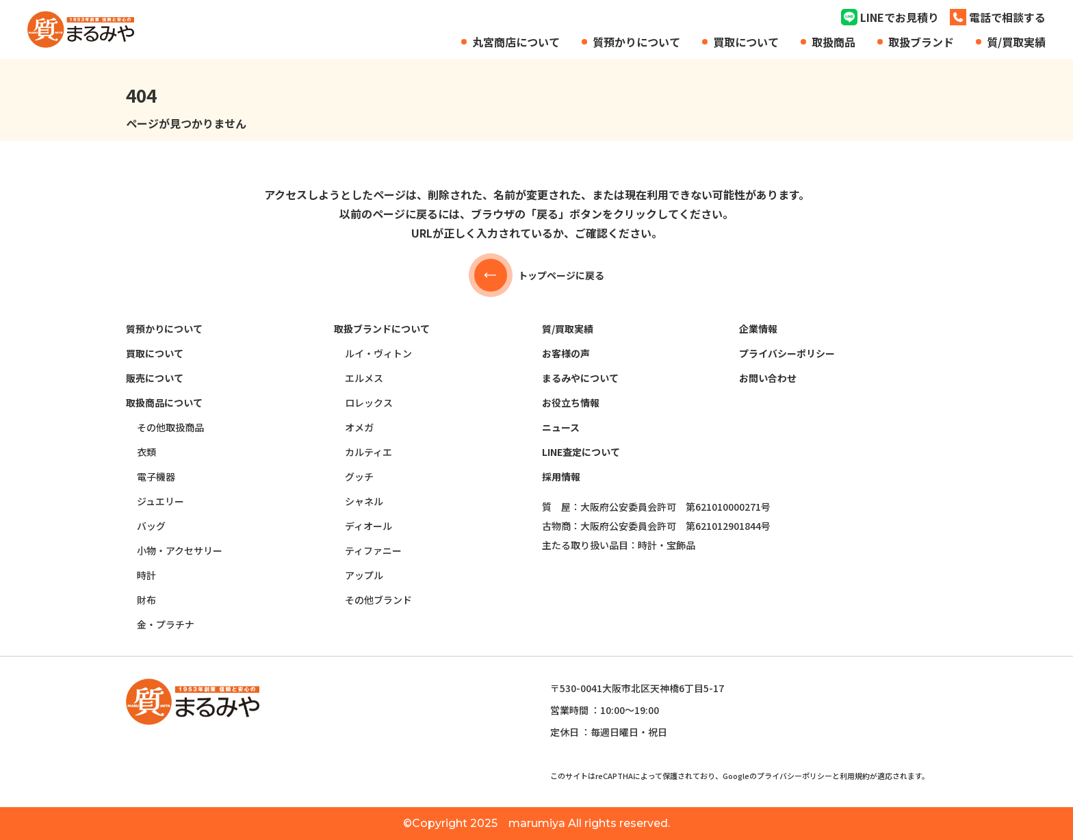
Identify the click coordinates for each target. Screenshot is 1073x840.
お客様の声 (566, 353)
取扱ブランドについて (382, 328)
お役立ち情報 (570, 402)
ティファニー (373, 550)
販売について (154, 378)
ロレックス (369, 402)
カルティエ (368, 452)
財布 (146, 600)
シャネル (364, 501)
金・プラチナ (165, 624)
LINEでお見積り (899, 17)
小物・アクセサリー (179, 550)
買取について (746, 42)
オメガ (359, 427)
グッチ (359, 476)
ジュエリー (160, 501)
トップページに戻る (536, 275)
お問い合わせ (768, 378)
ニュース (561, 427)
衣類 (146, 452)
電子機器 (156, 476)
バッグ (151, 526)
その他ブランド (378, 600)
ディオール (368, 526)
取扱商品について (164, 402)
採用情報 (561, 476)
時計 (146, 575)
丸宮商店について (516, 42)
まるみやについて (580, 378)
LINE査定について (581, 452)
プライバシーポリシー (787, 353)
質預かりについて (636, 42)
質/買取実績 (1016, 42)
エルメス (364, 378)
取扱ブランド (921, 42)
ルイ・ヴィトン (378, 353)
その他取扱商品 (170, 427)
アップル (364, 575)
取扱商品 (833, 42)
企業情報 (758, 328)
